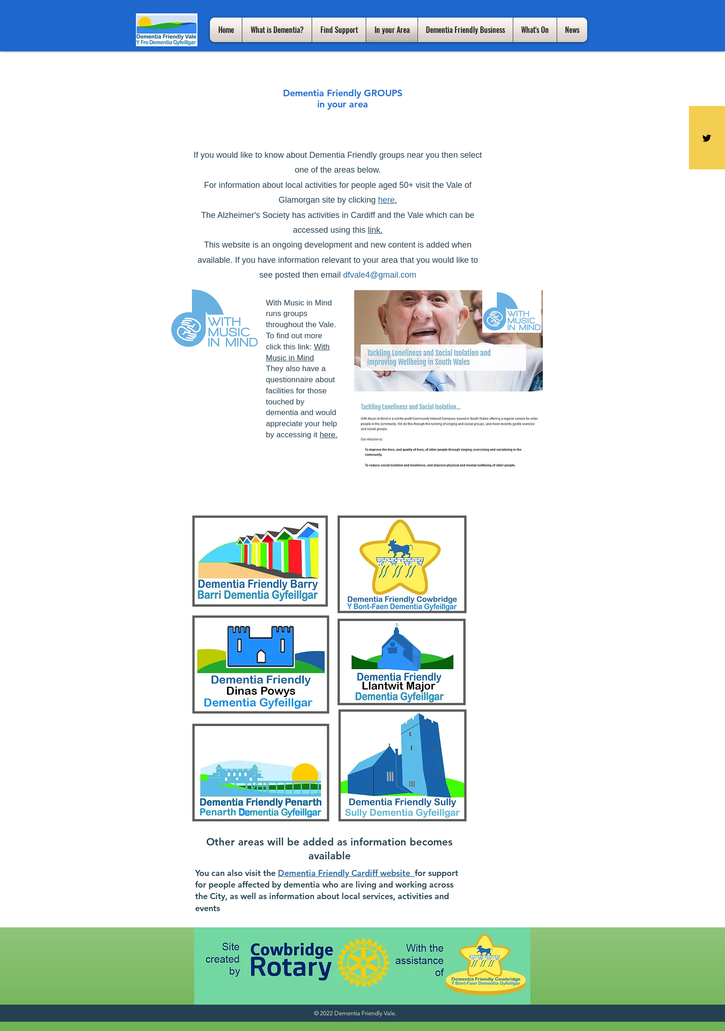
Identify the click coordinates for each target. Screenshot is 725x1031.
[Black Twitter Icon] (707, 138)
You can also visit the (235, 873)
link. (375, 230)
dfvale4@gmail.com (379, 274)
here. (328, 434)
